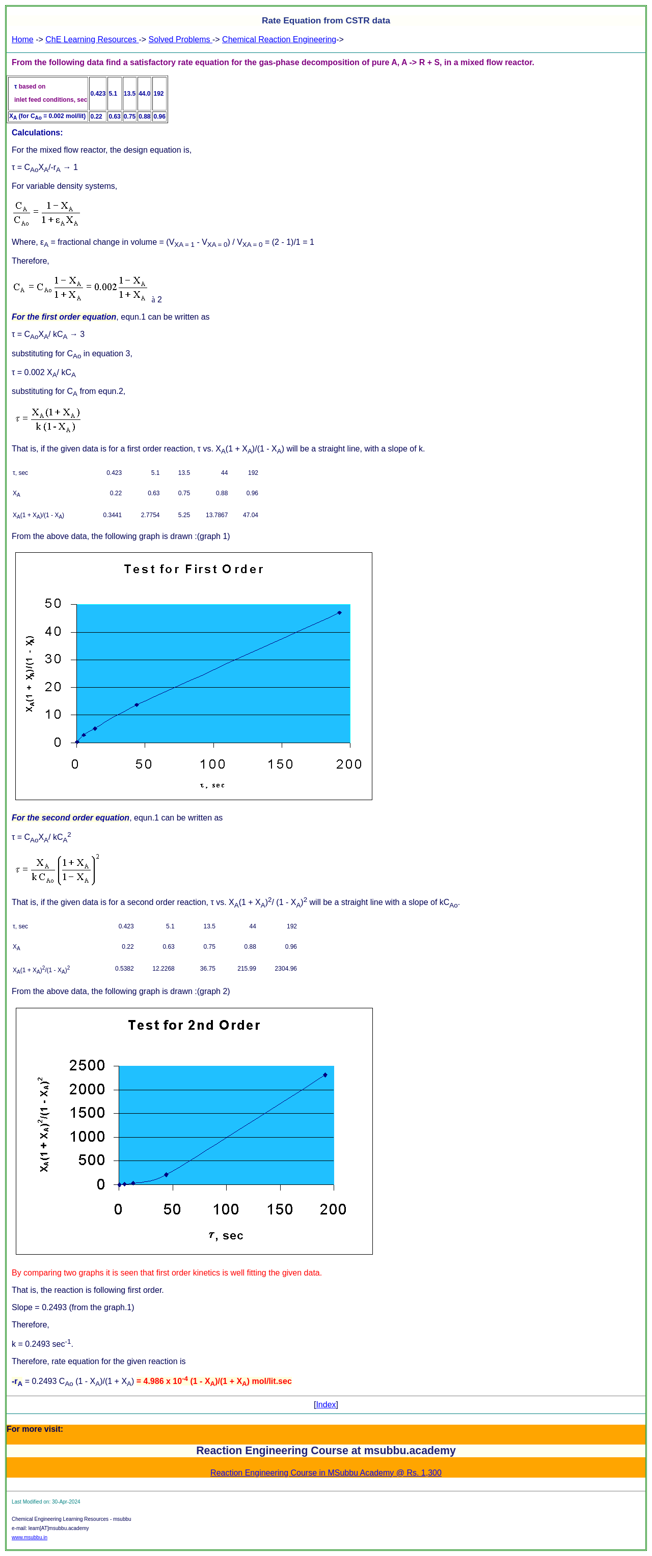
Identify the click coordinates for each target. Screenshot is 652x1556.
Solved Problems (180, 39)
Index (326, 1404)
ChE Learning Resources (92, 39)
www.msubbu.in (29, 1537)
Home (23, 39)
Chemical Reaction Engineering (279, 39)
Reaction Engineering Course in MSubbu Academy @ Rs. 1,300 (326, 1472)
